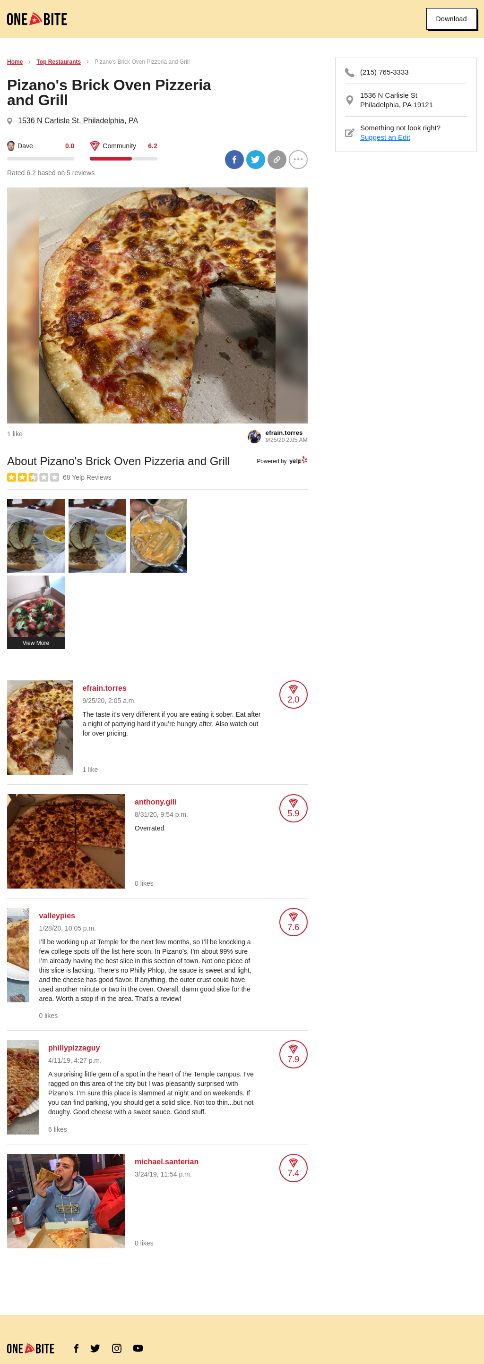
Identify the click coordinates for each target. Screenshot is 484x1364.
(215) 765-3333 (384, 72)
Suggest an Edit (385, 137)
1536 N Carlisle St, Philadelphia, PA (78, 121)
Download (451, 19)
